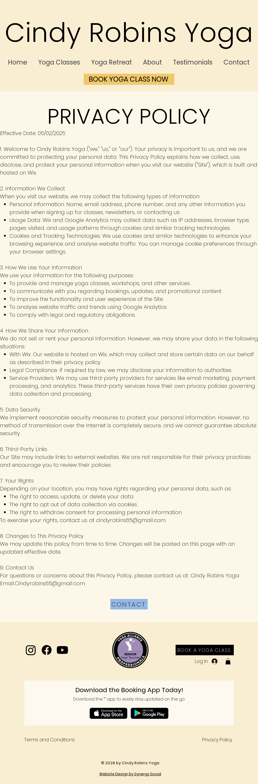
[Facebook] (46, 650)
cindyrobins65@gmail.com (131, 520)
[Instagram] (30, 650)
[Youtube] (62, 650)
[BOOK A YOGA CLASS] (205, 650)
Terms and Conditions (49, 739)
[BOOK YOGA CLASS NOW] (129, 79)
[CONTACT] (129, 604)
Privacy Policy (217, 739)
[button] (228, 661)
